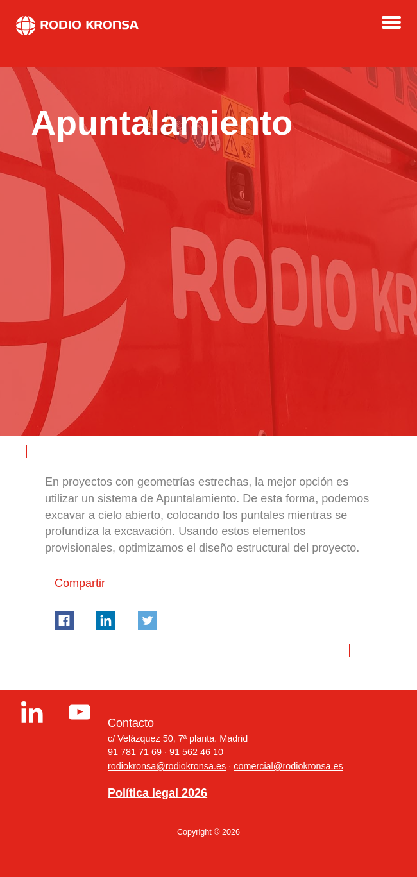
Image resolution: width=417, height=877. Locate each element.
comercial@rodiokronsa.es (288, 766)
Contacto (131, 723)
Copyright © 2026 (208, 832)
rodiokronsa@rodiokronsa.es (167, 766)
